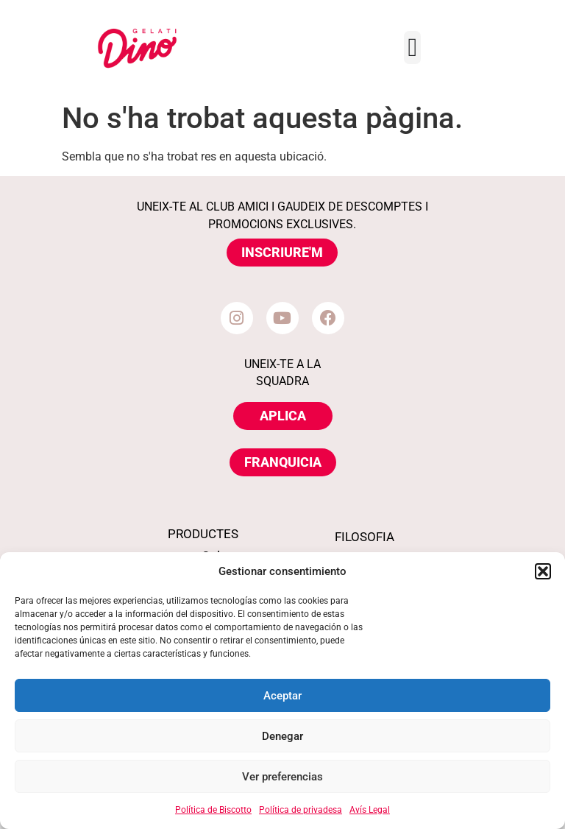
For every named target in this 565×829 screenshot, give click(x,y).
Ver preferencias (282, 776)
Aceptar (282, 695)
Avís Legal (369, 810)
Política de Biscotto (213, 810)
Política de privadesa (300, 810)
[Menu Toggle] (412, 47)
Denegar (282, 736)
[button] (543, 571)
